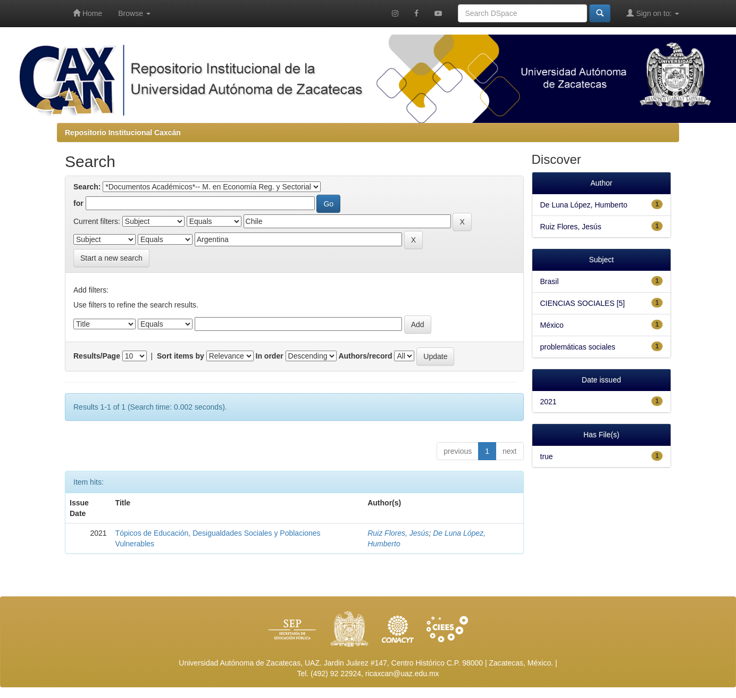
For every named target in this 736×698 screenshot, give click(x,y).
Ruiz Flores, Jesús (398, 533)
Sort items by (180, 356)
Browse (134, 13)
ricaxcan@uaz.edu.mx (402, 673)
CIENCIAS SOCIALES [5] (582, 303)
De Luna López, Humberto (584, 205)
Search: (87, 186)
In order (269, 356)
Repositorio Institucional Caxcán (123, 132)
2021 (548, 401)
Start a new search (111, 258)
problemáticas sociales (578, 347)
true (546, 456)
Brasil (549, 281)
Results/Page (96, 356)
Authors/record (365, 356)
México (552, 325)
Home (87, 13)
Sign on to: (652, 13)
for (78, 203)
